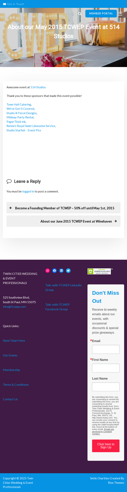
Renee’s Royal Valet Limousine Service (31, 126)
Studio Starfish (16, 130)
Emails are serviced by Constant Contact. (103, 431)
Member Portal (101, 13)
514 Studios (38, 87)
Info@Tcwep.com (14, 306)
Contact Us (10, 399)
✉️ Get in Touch (13, 4)
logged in (28, 191)
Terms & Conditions (16, 384)
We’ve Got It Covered (20, 108)
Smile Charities (100, 478)
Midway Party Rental (20, 117)
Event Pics (34, 130)
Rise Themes (116, 482)
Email (96, 341)
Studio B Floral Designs (22, 113)
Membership (11, 370)
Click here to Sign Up (105, 446)
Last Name (100, 378)
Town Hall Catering (19, 104)
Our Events (10, 355)
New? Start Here (14, 340)
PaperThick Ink (16, 121)
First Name (100, 359)
